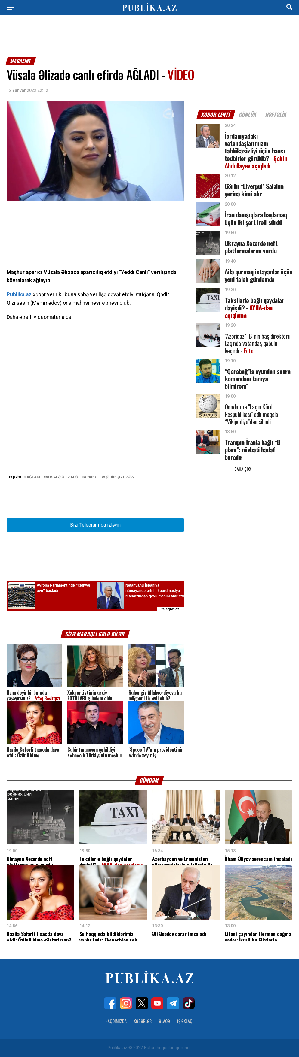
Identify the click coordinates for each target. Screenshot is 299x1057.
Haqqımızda (116, 1021)
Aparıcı (91, 477)
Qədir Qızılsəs (119, 477)
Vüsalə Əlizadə (62, 477)
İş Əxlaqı (185, 1021)
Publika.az (19, 294)
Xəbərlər (143, 1021)
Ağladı (33, 477)
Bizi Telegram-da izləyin (95, 525)
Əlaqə (164, 1021)
